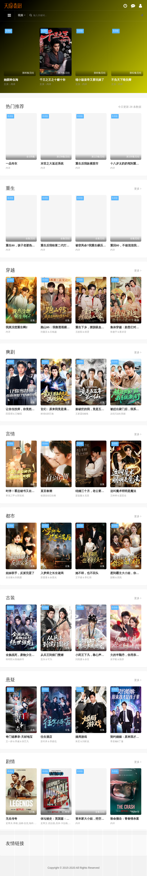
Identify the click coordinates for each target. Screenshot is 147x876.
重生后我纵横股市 (86, 163)
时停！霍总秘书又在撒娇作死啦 (26, 491)
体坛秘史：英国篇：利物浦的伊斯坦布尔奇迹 (69, 818)
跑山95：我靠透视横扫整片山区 (61, 327)
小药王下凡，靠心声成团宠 (92, 654)
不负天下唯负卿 (121, 79)
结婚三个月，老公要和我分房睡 (95, 491)
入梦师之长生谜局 (52, 573)
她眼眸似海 (11, 79)
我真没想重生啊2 (16, 327)
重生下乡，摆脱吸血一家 (91, 327)
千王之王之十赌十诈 (52, 79)
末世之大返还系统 (52, 163)
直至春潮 (46, 491)
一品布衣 (11, 163)
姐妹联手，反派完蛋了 (20, 573)
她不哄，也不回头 (86, 573)
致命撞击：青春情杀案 (124, 818)
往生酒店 (46, 736)
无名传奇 (11, 818)
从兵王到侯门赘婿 (52, 654)
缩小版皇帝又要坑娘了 (89, 79)
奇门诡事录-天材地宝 (19, 736)
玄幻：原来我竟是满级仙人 (58, 409)
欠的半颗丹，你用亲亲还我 (127, 654)
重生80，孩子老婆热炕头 (22, 245)
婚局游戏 (81, 736)
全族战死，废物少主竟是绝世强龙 (27, 654)
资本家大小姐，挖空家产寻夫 (94, 818)
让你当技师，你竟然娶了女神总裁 (27, 409)
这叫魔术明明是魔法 (123, 491)
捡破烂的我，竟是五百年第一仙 (95, 409)
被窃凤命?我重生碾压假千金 (93, 245)
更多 (137, 188)
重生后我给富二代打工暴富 (58, 245)
